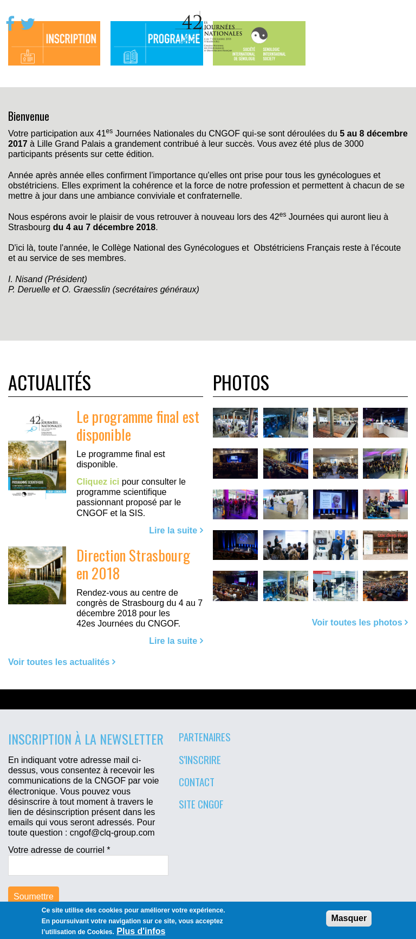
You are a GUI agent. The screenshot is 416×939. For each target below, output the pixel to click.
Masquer (349, 918)
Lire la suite (173, 530)
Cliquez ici (97, 481)
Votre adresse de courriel (59, 850)
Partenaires (205, 736)
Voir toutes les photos (357, 622)
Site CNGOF (201, 803)
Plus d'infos (140, 931)
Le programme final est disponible (137, 425)
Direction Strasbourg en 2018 (133, 564)
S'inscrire (200, 759)
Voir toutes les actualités (58, 662)
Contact (196, 781)
